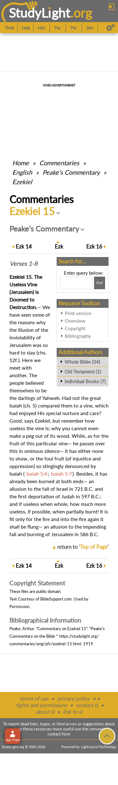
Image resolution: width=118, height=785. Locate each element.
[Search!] (99, 283)
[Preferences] (110, 27)
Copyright (75, 328)
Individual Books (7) (85, 381)
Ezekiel (22, 181)
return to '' (83, 546)
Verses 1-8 (23, 263)
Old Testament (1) (83, 371)
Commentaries (59, 163)
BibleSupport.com (56, 598)
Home (20, 163)
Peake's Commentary (71, 172)
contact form (59, 733)
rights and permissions (41, 705)
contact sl (87, 705)
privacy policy (73, 698)
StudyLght (39, 13)
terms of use (34, 698)
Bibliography (78, 336)
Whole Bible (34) (82, 362)
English (22, 172)
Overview (75, 321)
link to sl (72, 711)
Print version (78, 313)
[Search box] (76, 283)
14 (24, 246)
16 (94, 246)
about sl (45, 711)
